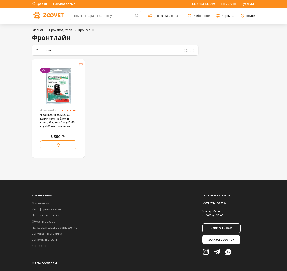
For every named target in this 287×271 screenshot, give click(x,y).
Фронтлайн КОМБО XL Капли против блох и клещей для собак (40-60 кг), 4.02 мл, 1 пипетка (57, 120)
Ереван (39, 4)
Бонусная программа (47, 233)
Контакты (39, 246)
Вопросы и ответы (45, 240)
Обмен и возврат (44, 221)
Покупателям (65, 4)
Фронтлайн (86, 30)
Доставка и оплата (45, 215)
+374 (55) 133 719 (203, 4)
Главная (38, 30)
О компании (40, 203)
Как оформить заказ (46, 209)
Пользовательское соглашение (54, 227)
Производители (60, 30)
